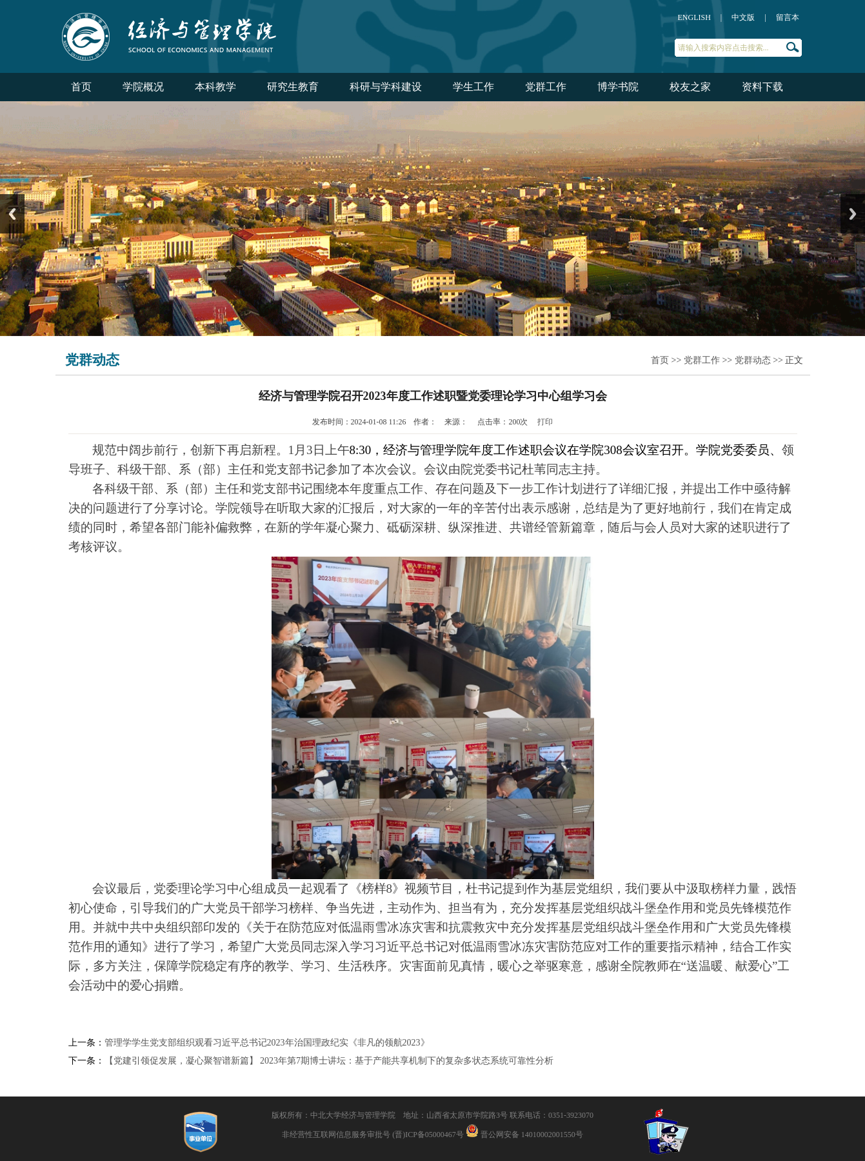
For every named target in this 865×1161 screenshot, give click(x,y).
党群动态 (753, 360)
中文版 (743, 17)
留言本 (787, 17)
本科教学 (215, 86)
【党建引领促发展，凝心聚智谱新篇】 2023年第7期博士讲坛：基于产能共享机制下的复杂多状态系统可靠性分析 (329, 1061)
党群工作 (545, 86)
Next (852, 213)
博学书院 (618, 86)
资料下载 (762, 86)
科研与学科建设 (386, 86)
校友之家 (690, 86)
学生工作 (473, 86)
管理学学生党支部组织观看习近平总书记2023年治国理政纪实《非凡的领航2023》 (267, 1042)
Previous (12, 213)
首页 (81, 86)
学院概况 (143, 86)
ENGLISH (694, 17)
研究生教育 (293, 86)
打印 (545, 421)
